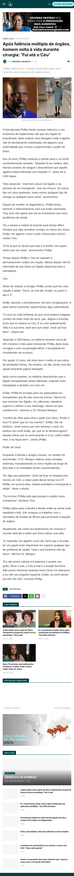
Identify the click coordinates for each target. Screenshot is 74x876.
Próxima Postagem (62, 708)
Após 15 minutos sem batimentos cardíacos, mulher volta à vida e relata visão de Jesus (18, 666)
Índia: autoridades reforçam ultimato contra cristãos (44, 831)
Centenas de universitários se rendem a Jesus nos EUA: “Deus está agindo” (43, 846)
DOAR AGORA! (63, 4)
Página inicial (8, 39)
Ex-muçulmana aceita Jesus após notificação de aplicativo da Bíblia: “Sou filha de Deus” (54, 632)
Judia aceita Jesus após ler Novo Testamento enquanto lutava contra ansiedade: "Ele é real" (19, 632)
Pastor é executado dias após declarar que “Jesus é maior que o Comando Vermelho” (44, 860)
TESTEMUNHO (22, 39)
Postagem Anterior (12, 708)
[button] (3, 4)
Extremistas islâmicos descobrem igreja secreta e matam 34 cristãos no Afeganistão (43, 818)
